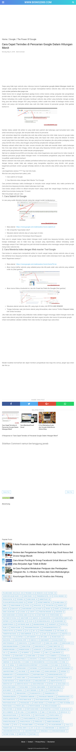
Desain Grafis (19, 656)
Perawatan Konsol (64, 697)
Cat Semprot (25, 653)
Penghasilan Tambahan (46, 697)
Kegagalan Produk (23, 675)
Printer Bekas (7, 707)
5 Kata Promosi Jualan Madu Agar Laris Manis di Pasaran (41, 545)
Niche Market (7, 691)
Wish (44, 634)
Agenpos (60, 606)
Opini (42, 691)
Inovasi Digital (7, 669)
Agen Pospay (24, 619)
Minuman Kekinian (38, 625)
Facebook (40, 594)
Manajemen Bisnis (40, 681)
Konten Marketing (35, 678)
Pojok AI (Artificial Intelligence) (13, 603)
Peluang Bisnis (7, 594)
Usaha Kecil (62, 729)
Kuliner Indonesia (8, 681)
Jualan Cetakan (35, 672)
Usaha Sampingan (25, 634)
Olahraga (19, 691)
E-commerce (53, 656)
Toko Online (60, 631)
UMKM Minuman (49, 729)
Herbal (12, 666)
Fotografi (53, 659)
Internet (30, 603)
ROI (27, 631)
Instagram (33, 669)
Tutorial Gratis (22, 729)
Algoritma (19, 638)
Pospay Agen (52, 703)
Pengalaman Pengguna (32, 628)
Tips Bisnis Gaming (27, 725)
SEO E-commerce (8, 713)
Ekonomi (63, 656)
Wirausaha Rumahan (58, 732)
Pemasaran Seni (50, 694)
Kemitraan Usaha (38, 675)
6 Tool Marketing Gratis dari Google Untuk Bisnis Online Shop (47, 428)
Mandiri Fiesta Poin (56, 681)
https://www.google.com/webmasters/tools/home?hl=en (36, 265)
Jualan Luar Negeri (50, 672)
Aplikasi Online (56, 638)
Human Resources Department (28, 666)
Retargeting (47, 710)
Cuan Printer (56, 653)
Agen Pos (65, 634)
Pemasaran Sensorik (9, 697)
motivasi (33, 735)
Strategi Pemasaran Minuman (49, 719)
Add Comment (20, 52)
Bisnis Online (28, 597)
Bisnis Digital (23, 644)
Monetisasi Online (55, 688)
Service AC (63, 713)
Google (27, 606)
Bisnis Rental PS (40, 647)
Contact (29, 743)
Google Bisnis (53, 663)
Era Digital (33, 659)
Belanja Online (58, 641)
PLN (33, 616)
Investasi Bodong (46, 669)
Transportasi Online (9, 634)
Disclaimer (52, 743)
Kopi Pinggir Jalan (23, 625)
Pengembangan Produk (50, 628)
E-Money (42, 656)
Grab (63, 663)
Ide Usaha (55, 666)
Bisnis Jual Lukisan (52, 644)
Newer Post (6, 493)
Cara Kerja (13, 653)
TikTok (15, 725)
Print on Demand (65, 703)
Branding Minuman (9, 650)
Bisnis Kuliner (66, 644)
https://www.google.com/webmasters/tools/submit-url (35, 228)
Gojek (30, 622)
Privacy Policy (40, 743)
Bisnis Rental (46, 619)
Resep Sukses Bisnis (32, 710)
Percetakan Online (25, 700)
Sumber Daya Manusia (53, 722)
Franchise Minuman (45, 612)
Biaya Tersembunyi (8, 644)
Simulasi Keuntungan (9, 716)
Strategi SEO (38, 722)
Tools (67, 725)
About (21, 743)
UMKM (4, 606)
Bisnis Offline (26, 647)
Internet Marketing (44, 603)
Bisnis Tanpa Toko (54, 647)
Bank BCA (33, 641)
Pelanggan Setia (35, 694)
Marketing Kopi (7, 685)
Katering (63, 672)
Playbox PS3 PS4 (8, 631)
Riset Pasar (41, 616)
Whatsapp (66, 609)
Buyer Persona (61, 650)
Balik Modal (7, 641)
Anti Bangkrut (31, 638)
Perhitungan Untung (9, 703)
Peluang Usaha (59, 603)
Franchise (64, 659)
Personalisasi (24, 703)
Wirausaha (44, 732)
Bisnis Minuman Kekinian (10, 647)
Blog (18, 594)
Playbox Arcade (38, 703)
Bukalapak (48, 650)
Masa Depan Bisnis (38, 685)
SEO (34, 631)
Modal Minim (24, 688)
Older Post (69, 493)
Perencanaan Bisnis (60, 700)
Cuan (46, 653)
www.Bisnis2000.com (38, 2)
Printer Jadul (20, 707)
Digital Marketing (18, 622)
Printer (19, 631)
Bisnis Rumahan (15, 606)
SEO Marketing (32, 713)
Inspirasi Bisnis (21, 669)
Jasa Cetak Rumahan (63, 669)
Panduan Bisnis (21, 694)
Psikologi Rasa (7, 710)
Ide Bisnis (45, 666)
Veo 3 (37, 634)
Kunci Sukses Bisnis (9, 616)
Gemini (27, 663)
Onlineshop (52, 625)
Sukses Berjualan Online (11, 597)
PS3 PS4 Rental (7, 694)
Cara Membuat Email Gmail (27, 427)
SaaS (43, 713)
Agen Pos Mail (7, 638)
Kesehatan (58, 612)
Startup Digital (25, 716)
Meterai (50, 685)
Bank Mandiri (45, 641)
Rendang (19, 710)
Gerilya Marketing (39, 663)
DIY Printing (6, 656)
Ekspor (5, 659)
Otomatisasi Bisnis (53, 691)
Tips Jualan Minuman (54, 725)
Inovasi (64, 666)
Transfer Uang (7, 729)
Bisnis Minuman (27, 609)
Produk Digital (7, 600)
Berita (5, 609)
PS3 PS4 (62, 625)
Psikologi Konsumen (50, 707)
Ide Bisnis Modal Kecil (43, 622)
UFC (32, 729)
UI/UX (39, 729)
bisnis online (31, 600)
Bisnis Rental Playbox (62, 619)
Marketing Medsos (22, 685)
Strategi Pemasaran (45, 631)
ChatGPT (32, 612)
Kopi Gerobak (49, 678)
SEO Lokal (21, 713)
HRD (4, 666)
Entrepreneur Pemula (19, 659)
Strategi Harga (54, 716)
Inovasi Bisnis (58, 622)
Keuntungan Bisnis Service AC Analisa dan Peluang (38, 577)
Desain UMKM (31, 656)
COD (4, 653)
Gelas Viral (17, 663)
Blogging (22, 612)
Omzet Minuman (31, 691)
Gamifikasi (6, 663)
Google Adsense (59, 597)
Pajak (5, 628)
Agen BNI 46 (54, 634)
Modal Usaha (23, 616)
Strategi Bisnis (54, 616)
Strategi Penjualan (9, 722)
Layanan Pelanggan (24, 681)
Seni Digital (52, 713)
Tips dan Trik (50, 606)
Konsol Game (21, 678)
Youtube (50, 594)
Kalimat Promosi (8, 625)
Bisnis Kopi (14, 609)
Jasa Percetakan (8, 672)
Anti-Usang (43, 638)
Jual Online (21, 672)
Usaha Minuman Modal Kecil (11, 732)
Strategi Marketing (29, 719)
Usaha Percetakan (30, 732)
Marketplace (44, 600)
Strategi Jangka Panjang (11, 719)
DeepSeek (6, 622)
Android (35, 619)
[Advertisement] (38, 21)
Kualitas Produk (63, 678)
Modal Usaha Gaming (38, 688)
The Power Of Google (9, 619)
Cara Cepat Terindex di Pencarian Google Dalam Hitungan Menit (10, 428)
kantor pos (22, 735)
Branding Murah (24, 650)
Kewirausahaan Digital (55, 675)
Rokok (57, 710)
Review (48, 609)
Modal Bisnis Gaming (9, 688)
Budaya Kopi (37, 650)
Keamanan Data (8, 675)
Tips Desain (40, 725)
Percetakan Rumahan (42, 700)
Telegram (6, 725)
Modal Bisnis (62, 685)
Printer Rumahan (34, 707)
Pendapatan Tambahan (27, 697)
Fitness (43, 659)
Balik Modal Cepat (20, 641)
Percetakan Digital (9, 700)
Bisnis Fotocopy (36, 644)
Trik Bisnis (28, 594)
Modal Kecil (37, 606)
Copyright (37, 653)
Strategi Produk (25, 722)
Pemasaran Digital (43, 597)
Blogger (38, 609)
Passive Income (15, 628)
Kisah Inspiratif (7, 678)
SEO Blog (66, 710)
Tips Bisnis (20, 600)
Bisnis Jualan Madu (9, 612)
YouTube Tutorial (8, 735)
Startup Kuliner (40, 716)
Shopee (56, 609)
